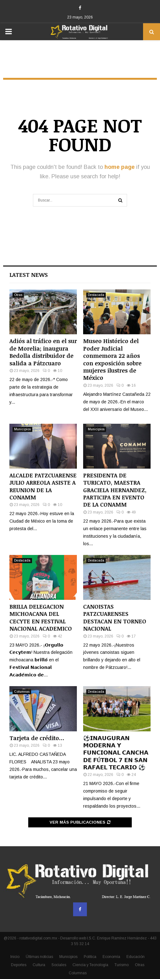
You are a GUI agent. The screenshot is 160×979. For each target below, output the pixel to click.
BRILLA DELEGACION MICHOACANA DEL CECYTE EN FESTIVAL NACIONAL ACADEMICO (40, 617)
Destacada (96, 295)
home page (119, 167)
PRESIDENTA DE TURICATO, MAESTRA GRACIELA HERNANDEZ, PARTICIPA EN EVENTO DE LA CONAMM (115, 489)
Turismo (122, 965)
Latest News (28, 274)
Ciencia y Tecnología (90, 965)
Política (90, 957)
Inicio (14, 957)
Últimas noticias (39, 957)
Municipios (22, 429)
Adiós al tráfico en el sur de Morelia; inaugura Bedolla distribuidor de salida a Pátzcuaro (43, 352)
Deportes (18, 965)
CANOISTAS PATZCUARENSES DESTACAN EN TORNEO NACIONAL (114, 617)
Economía (111, 957)
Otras (18, 295)
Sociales (58, 965)
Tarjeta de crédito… (36, 738)
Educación (135, 957)
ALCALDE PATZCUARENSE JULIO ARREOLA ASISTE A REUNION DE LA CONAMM (43, 486)
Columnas (21, 691)
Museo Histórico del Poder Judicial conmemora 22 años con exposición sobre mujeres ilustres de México (112, 359)
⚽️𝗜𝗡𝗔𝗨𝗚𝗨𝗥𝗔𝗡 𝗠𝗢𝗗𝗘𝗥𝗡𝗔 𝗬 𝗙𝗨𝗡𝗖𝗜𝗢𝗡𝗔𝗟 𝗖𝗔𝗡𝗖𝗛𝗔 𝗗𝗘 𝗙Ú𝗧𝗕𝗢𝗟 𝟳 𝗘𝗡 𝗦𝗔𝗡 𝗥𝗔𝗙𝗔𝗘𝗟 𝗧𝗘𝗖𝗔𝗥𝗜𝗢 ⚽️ (115, 752)
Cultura (39, 965)
